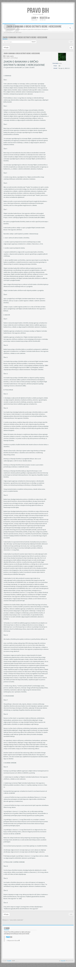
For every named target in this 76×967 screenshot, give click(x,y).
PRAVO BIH (38, 10)
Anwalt (16, 960)
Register (45, 18)
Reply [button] (6, 47)
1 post (71, 41)
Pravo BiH (63, 960)
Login (34, 18)
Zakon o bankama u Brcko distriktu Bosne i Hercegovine (24, 37)
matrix (12, 56)
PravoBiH (9, 960)
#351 (6, 56)
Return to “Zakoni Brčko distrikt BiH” (12, 920)
